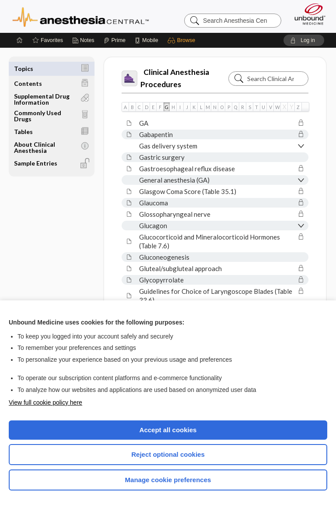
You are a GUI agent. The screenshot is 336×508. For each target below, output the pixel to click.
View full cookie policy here (45, 402)
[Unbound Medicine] (307, 14)
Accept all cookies (168, 430)
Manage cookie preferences (168, 479)
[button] (183, 40)
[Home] (20, 40)
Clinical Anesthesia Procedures (165, 78)
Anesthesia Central (81, 16)
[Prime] (115, 40)
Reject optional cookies (168, 454)
